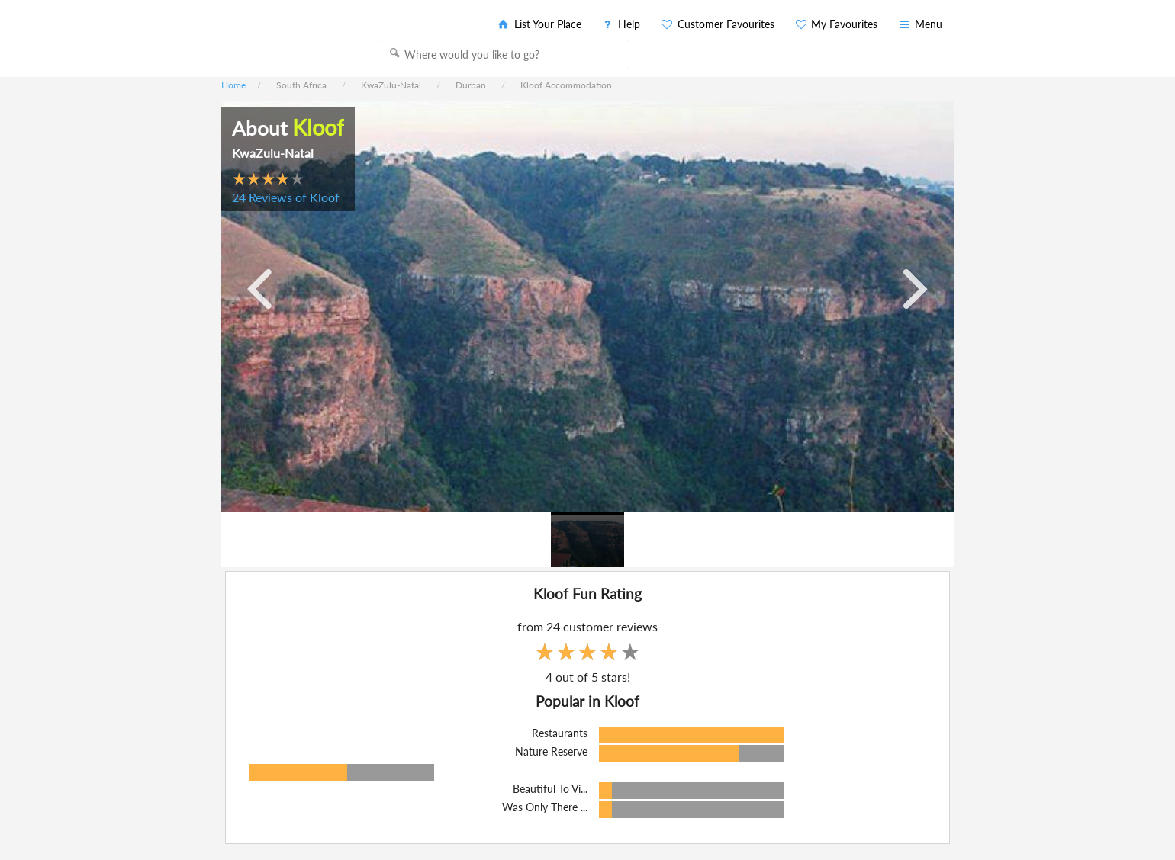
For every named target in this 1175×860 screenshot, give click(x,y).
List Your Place (538, 24)
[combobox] (505, 54)
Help (620, 24)
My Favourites (836, 24)
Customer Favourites (716, 24)
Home (233, 85)
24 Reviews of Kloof (286, 197)
